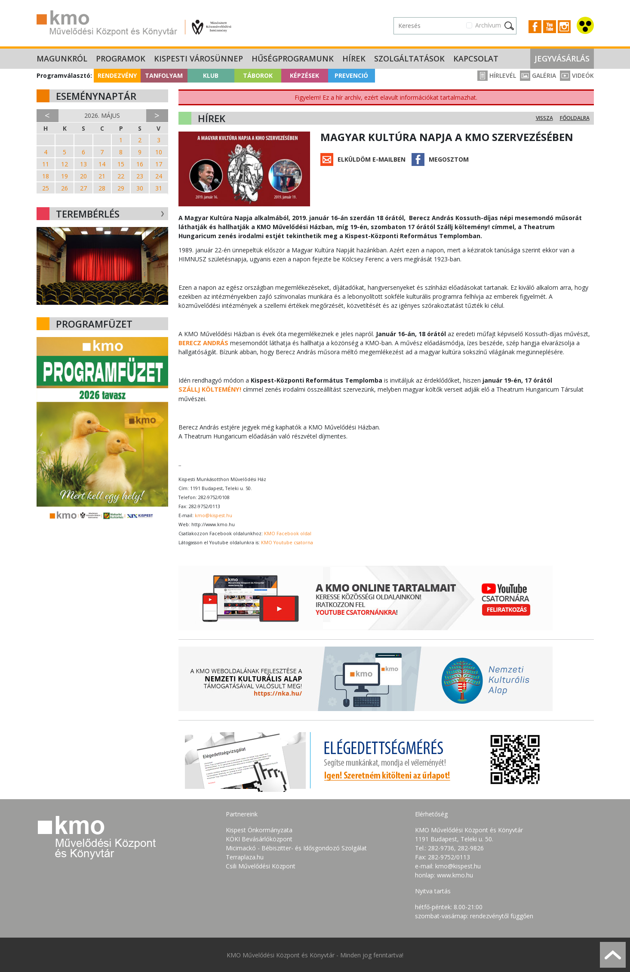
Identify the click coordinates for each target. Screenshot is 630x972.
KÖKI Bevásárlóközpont (259, 838)
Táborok (258, 75)
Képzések (304, 75)
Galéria (538, 75)
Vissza (544, 118)
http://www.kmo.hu (213, 524)
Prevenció (351, 75)
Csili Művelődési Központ (260, 866)
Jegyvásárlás (562, 58)
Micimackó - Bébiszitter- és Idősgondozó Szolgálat (296, 847)
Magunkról (62, 58)
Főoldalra (575, 118)
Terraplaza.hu (245, 856)
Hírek (354, 58)
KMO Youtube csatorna (287, 542)
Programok (120, 58)
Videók (577, 75)
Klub (210, 75)
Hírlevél (496, 75)
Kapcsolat (475, 58)
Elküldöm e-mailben (372, 159)
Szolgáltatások (409, 58)
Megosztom (449, 159)
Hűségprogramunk (293, 58)
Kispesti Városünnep (198, 58)
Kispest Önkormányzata (259, 829)
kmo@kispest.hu (213, 515)
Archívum (488, 25)
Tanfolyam (164, 75)
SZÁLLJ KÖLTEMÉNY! (209, 389)
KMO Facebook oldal (287, 533)
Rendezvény (117, 75)
